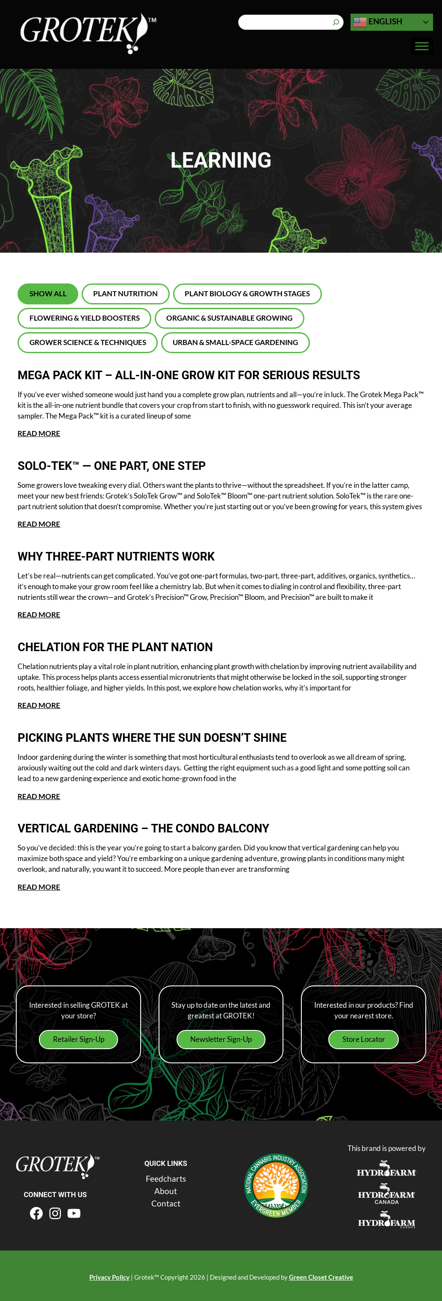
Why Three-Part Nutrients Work (125, 555)
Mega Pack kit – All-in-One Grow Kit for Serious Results (205, 375)
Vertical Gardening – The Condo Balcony (156, 826)
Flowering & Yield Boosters (84, 317)
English (377, 22)
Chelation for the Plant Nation (123, 646)
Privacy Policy (109, 1274)
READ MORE (39, 433)
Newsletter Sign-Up (221, 1036)
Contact (165, 1200)
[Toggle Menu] (422, 46)
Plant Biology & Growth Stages (247, 293)
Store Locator (363, 1036)
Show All (48, 293)
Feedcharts (166, 1175)
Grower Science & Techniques (87, 342)
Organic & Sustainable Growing (229, 317)
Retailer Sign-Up (78, 1036)
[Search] (336, 22)
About (165, 1187)
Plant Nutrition (125, 293)
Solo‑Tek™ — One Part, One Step (125, 465)
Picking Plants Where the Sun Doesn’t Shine (165, 735)
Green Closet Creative (321, 1274)
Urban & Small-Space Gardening (235, 342)
